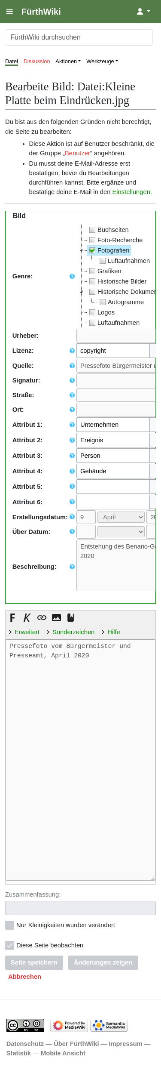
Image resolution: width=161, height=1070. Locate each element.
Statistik (18, 1052)
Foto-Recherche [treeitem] (115, 240)
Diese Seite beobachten (49, 944)
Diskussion (37, 61)
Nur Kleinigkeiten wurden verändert (65, 924)
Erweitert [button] (27, 632)
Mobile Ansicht (63, 1052)
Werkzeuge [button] (100, 61)
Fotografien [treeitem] (108, 250)
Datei (11, 61)
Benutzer (77, 153)
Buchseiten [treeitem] (108, 230)
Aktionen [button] (66, 61)
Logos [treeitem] (101, 312)
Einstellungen (131, 191)
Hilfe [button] (113, 632)
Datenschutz (25, 1042)
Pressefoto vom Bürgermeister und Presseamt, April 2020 (80, 760)
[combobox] (113, 350)
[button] (13, 618)
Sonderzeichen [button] (73, 632)
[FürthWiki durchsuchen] (79, 37)
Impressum (126, 1042)
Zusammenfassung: (33, 893)
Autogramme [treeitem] (120, 302)
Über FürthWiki (76, 1042)
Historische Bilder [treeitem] (117, 281)
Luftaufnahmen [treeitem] (123, 261)
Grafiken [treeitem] (104, 271)
